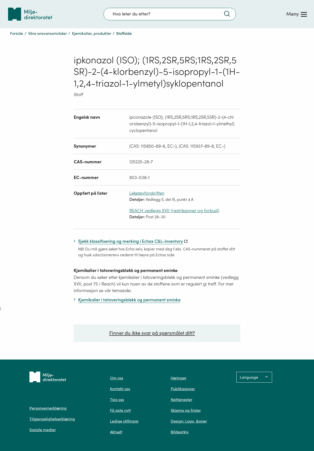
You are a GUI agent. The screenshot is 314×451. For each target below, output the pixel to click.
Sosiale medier (42, 429)
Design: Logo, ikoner (189, 421)
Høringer (178, 377)
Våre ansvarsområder (47, 33)
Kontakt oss (120, 388)
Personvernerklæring (48, 408)
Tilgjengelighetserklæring (52, 418)
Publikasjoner (183, 388)
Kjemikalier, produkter (91, 33)
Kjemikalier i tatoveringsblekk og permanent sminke (126, 270)
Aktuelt (116, 431)
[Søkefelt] (170, 14)
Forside (16, 33)
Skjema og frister (186, 410)
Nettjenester (181, 399)
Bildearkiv (180, 431)
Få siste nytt (120, 410)
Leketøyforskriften (146, 193)
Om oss (116, 377)
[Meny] (296, 14)
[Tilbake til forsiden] (30, 14)
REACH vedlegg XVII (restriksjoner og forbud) (174, 210)
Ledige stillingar (124, 421)
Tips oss (117, 399)
